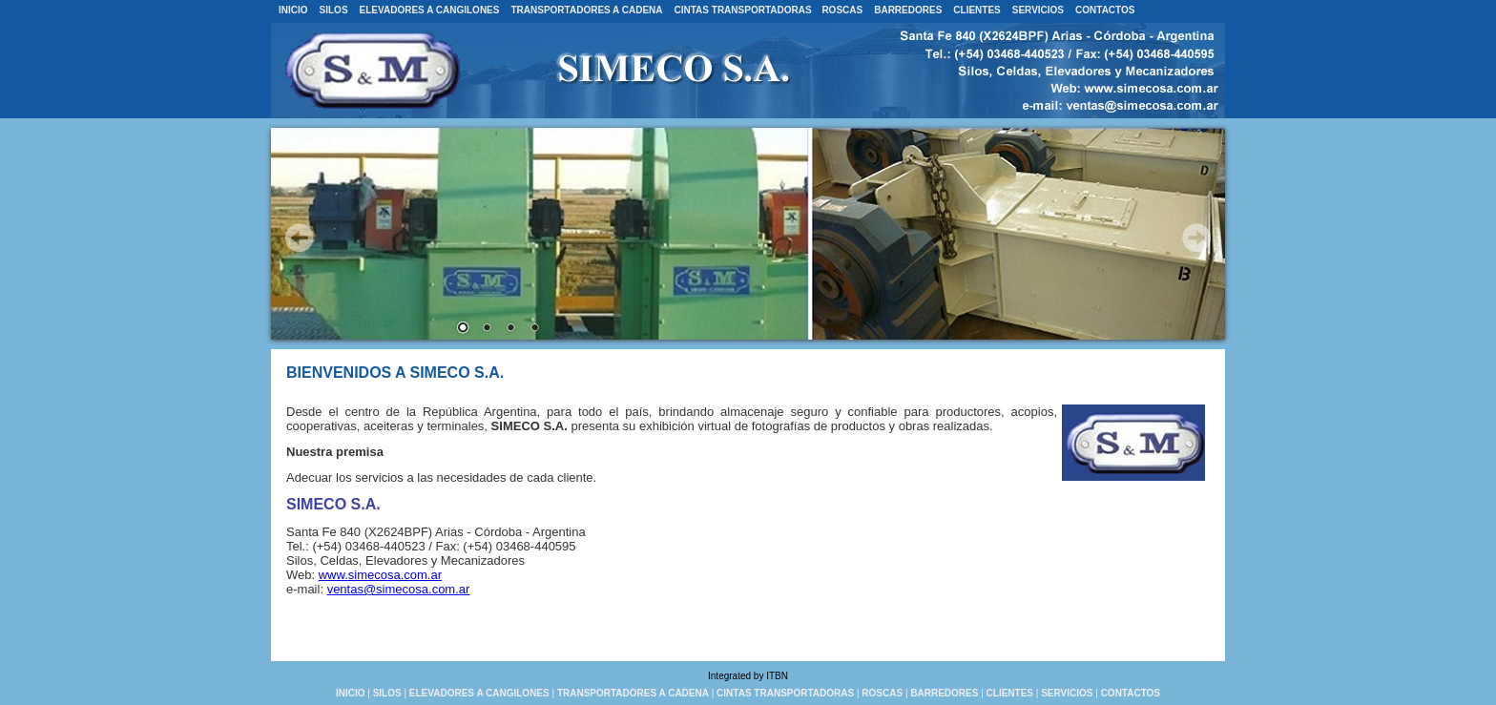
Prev (299, 237)
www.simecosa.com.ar (380, 575)
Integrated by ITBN (748, 676)
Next (1196, 237)
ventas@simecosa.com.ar (398, 589)
